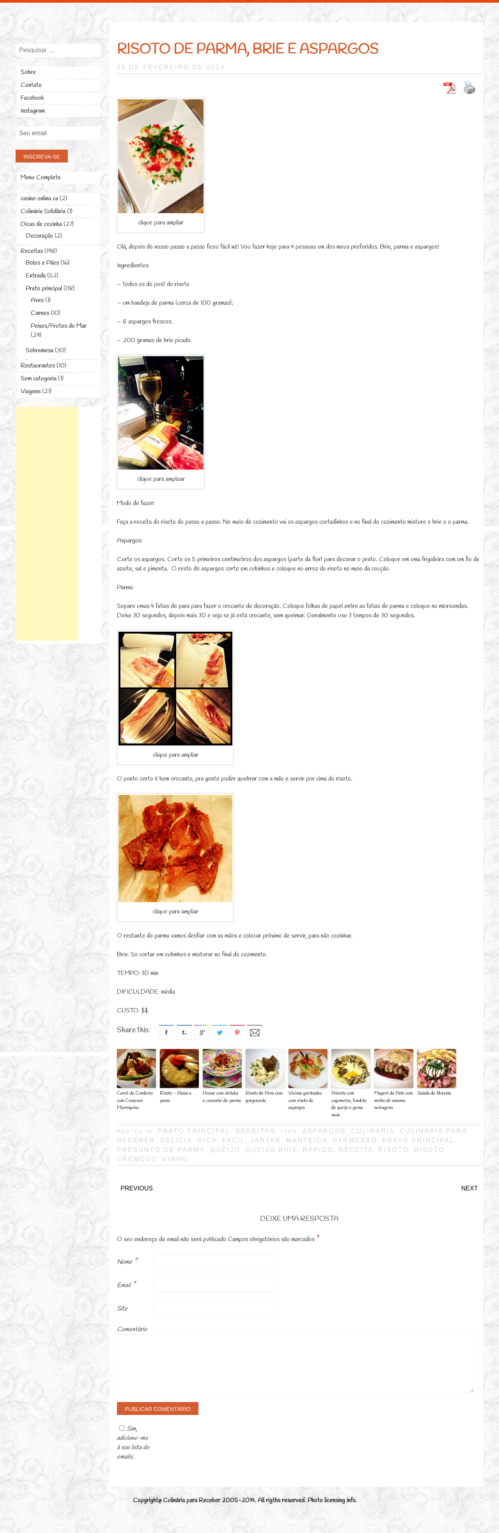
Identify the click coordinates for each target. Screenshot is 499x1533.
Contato (31, 85)
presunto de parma (161, 1148)
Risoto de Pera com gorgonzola (264, 1097)
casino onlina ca (39, 198)
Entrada (36, 276)
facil (233, 1139)
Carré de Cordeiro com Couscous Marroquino (134, 1100)
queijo (225, 1148)
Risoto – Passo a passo (175, 1097)
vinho (175, 1158)
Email (126, 1283)
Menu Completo (41, 177)
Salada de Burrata (434, 1093)
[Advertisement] (47, 524)
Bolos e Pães (42, 263)
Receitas (255, 1130)
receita (355, 1148)
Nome (127, 1260)
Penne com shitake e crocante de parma (222, 1097)
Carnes (40, 313)
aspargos (324, 1130)
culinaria (373, 1130)
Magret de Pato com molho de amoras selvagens (393, 1100)
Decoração (39, 236)
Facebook (32, 98)
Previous (136, 1187)
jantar (265, 1139)
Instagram (33, 111)
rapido (318, 1148)
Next (469, 1187)
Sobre (28, 72)
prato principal (418, 1139)
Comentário (132, 1328)
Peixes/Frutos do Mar (59, 326)
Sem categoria (39, 378)
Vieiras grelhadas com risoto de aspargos (305, 1100)
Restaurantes (38, 366)
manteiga (307, 1139)
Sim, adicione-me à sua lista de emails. (133, 1442)
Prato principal (193, 1130)
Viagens (31, 391)
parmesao (355, 1139)
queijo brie (271, 1148)
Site (122, 1307)
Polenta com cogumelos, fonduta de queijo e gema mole (348, 1104)
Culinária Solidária (43, 211)
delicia (176, 1139)
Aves (37, 300)
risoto (393, 1148)
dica (207, 1139)
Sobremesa (39, 350)
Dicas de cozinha (41, 224)
